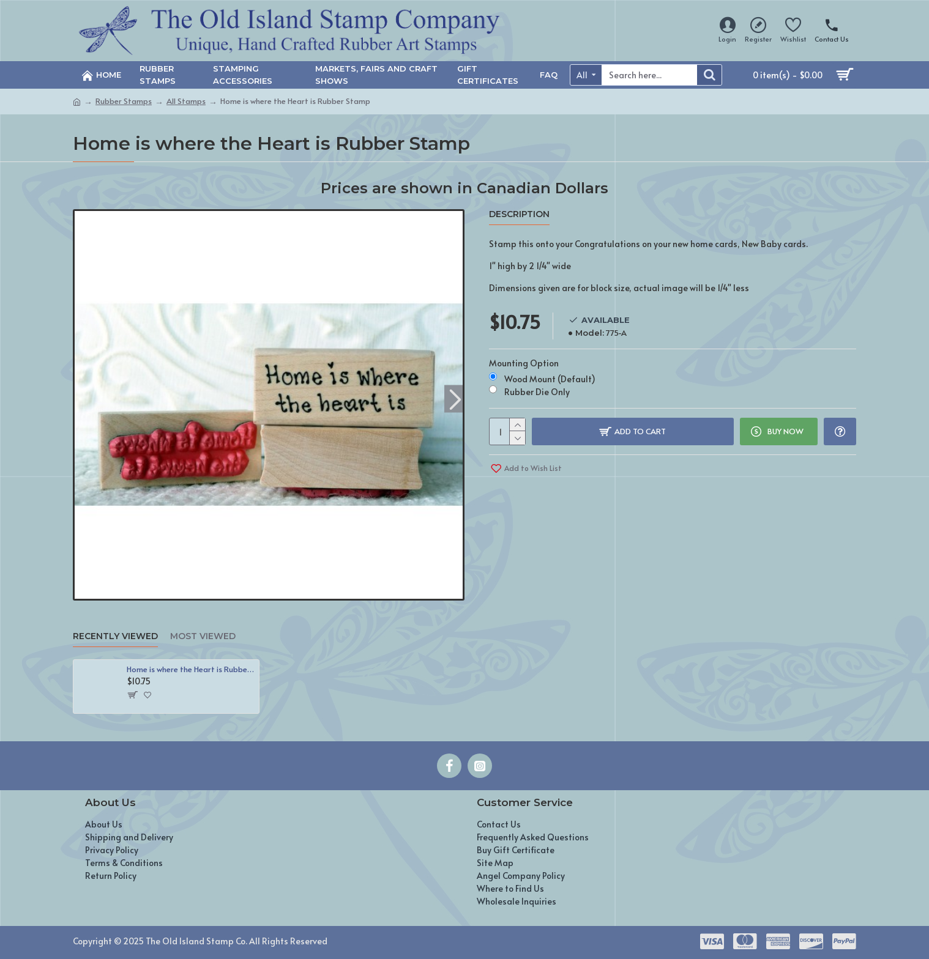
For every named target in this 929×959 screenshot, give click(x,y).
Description (519, 214)
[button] (455, 398)
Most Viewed (203, 636)
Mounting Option (524, 363)
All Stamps (186, 100)
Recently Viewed (115, 636)
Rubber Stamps (123, 100)
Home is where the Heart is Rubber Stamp (191, 669)
